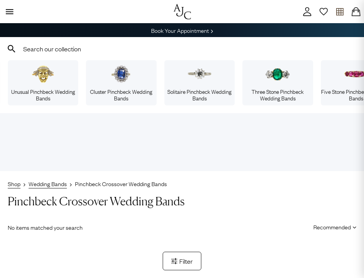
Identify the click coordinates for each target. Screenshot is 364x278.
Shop (14, 183)
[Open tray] (340, 11)
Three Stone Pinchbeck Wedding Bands (278, 83)
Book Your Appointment (182, 30)
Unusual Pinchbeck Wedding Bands (43, 83)
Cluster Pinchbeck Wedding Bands (121, 83)
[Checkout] (356, 11)
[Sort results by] (332, 227)
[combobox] (182, 48)
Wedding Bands (48, 183)
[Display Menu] (8, 11)
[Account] (307, 11)
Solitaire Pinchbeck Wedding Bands (199, 83)
